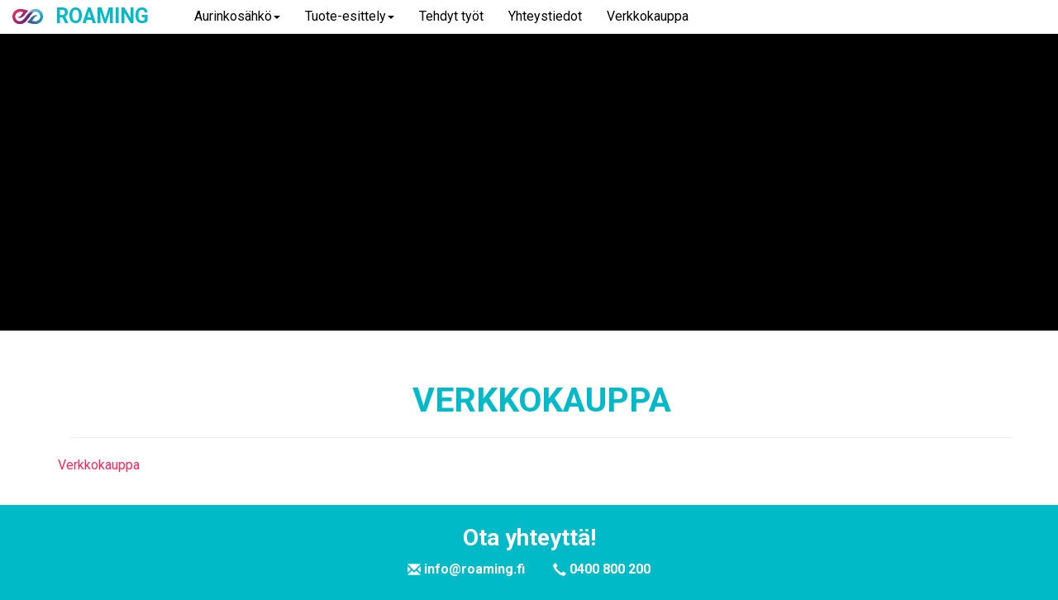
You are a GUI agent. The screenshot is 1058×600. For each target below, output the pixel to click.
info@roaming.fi (466, 569)
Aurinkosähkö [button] (237, 16)
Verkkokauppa (648, 16)
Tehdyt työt (451, 16)
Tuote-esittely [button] (349, 16)
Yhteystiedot (545, 16)
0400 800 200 (602, 569)
